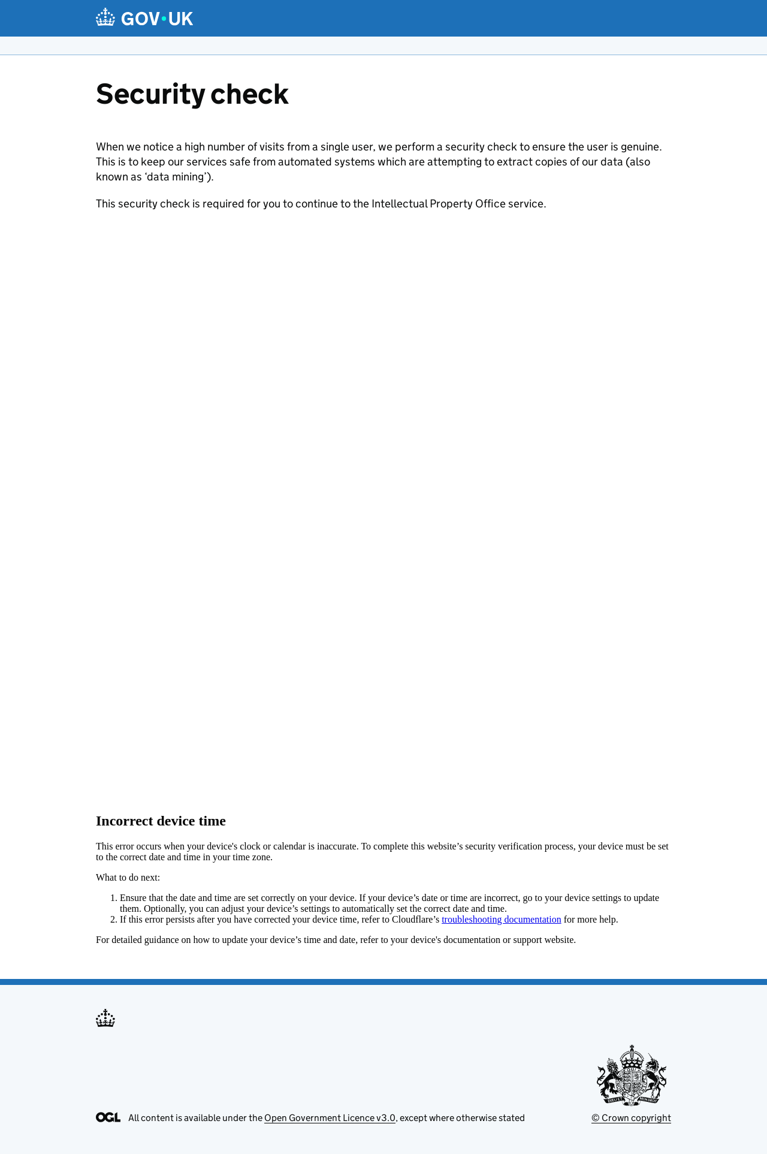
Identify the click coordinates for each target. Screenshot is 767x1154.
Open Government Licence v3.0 (329, 1117)
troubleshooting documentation (501, 919)
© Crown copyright (631, 1117)
